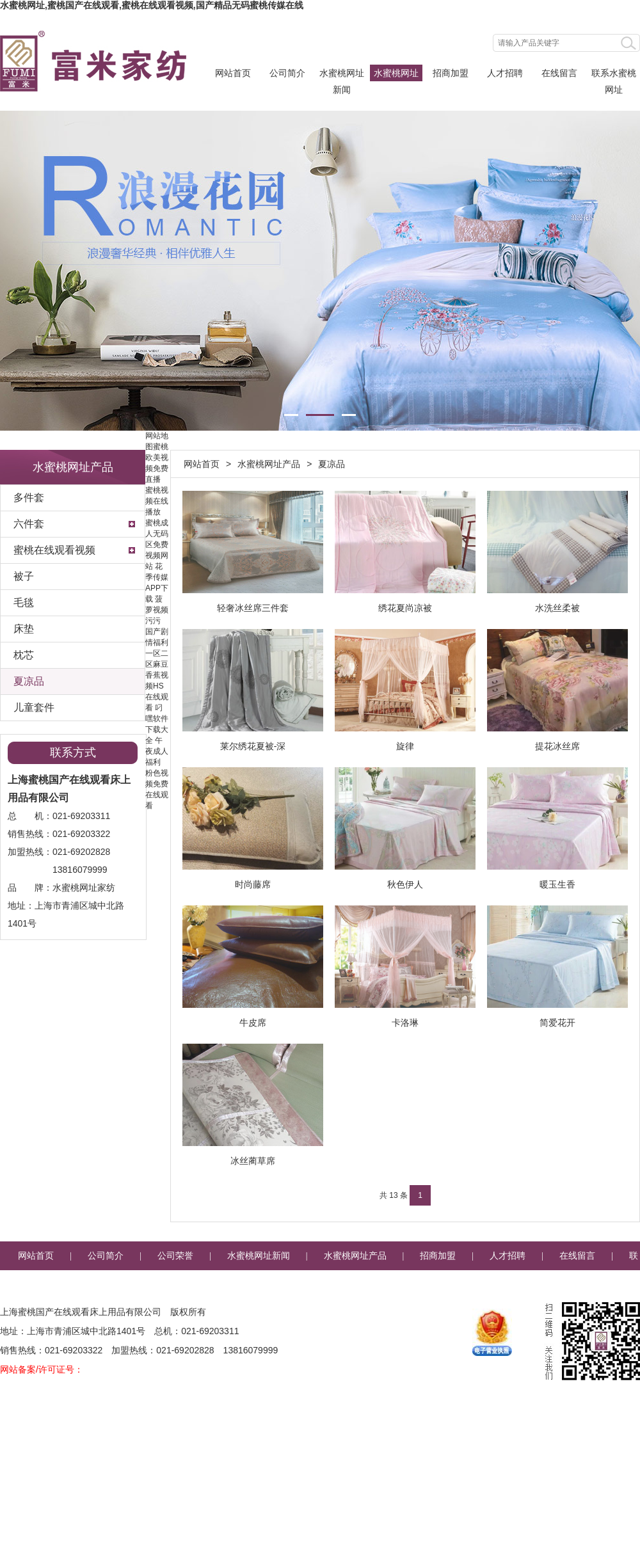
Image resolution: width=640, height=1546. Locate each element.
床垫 (23, 628)
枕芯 (23, 654)
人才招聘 (505, 73)
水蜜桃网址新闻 (341, 74)
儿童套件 (33, 707)
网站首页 (233, 73)
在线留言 (559, 73)
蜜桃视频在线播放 (156, 501)
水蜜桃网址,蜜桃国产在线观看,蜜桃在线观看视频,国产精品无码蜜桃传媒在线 (151, 5)
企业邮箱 (356, 1284)
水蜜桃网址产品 (396, 74)
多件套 (28, 497)
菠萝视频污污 (156, 609)
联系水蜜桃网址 (613, 74)
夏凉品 (28, 681)
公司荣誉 (175, 1256)
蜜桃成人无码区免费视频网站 (156, 544)
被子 (23, 576)
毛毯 (23, 602)
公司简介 (287, 73)
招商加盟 (450, 73)
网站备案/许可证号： (41, 1369)
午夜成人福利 (156, 751)
